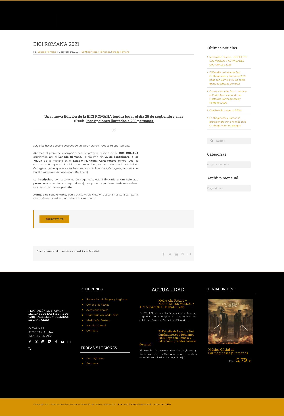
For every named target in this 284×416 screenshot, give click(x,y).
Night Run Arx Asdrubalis (102, 315)
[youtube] (62, 341)
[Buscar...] (229, 141)
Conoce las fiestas (97, 304)
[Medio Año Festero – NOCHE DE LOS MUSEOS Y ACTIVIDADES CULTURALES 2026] (147, 301)
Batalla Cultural (96, 325)
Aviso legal (123, 404)
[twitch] (49, 341)
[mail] (69, 341)
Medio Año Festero (98, 320)
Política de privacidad (141, 404)
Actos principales (97, 310)
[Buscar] (211, 140)
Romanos (92, 363)
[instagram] (42, 341)
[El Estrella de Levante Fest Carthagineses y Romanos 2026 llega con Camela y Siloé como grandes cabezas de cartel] (147, 335)
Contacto (92, 330)
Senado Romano (47, 51)
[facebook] (29, 341)
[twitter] (36, 341)
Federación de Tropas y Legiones (107, 299)
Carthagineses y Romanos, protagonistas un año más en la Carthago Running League (228, 121)
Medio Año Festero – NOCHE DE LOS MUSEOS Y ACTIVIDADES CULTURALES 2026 (228, 60)
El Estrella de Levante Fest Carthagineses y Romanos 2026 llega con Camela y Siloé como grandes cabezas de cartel (168, 337)
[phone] (29, 348)
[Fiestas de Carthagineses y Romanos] (35, 356)
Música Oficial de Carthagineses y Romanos (228, 351)
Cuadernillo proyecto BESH (225, 110)
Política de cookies (162, 404)
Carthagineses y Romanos (96, 51)
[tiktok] (56, 341)
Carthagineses (95, 358)
